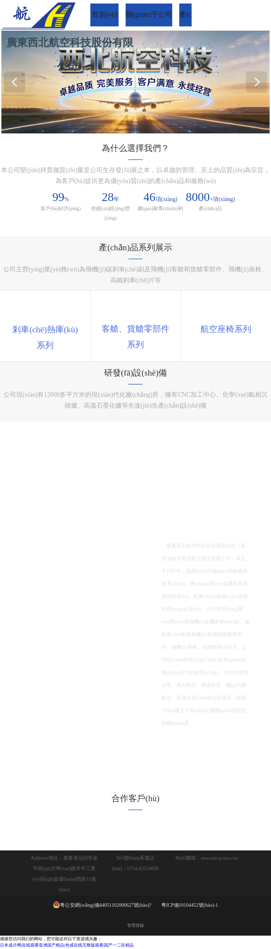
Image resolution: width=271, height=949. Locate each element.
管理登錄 (135, 926)
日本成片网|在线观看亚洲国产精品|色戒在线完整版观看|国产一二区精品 (67, 945)
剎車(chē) (29, 329)
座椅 (225, 329)
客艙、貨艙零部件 (135, 329)
